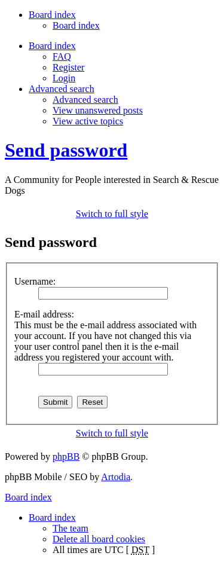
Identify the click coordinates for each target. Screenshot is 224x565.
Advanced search (85, 99)
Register (68, 67)
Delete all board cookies (99, 539)
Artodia (115, 477)
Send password (66, 150)
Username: (35, 281)
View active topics (88, 121)
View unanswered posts (98, 110)
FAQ (62, 56)
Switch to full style (112, 214)
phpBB (66, 456)
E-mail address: (44, 314)
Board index (76, 25)
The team (70, 528)
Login (64, 78)
